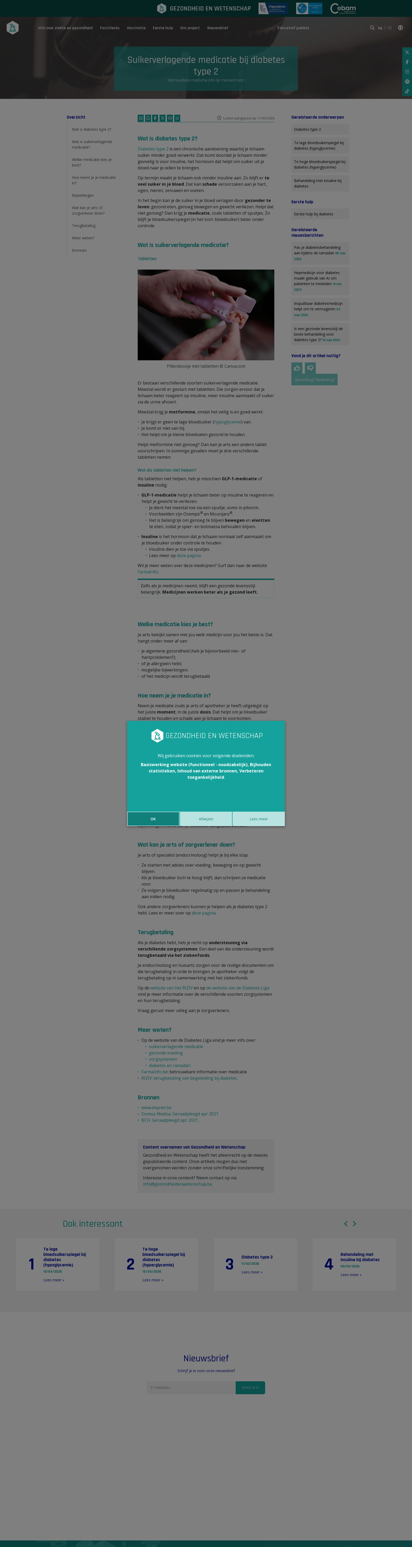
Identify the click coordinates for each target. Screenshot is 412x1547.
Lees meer (259, 818)
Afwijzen (206, 818)
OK (153, 818)
